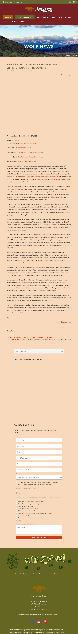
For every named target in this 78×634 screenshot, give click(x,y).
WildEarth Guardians (23, 148)
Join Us (13, 22)
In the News (22, 71)
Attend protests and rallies (25, 506)
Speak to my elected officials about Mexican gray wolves (34, 513)
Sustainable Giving (25, 17)
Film (38, 17)
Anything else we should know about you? (31, 524)
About (22, 22)
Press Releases (32, 71)
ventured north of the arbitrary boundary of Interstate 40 (40, 176)
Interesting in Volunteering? (26, 488)
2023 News (13, 71)
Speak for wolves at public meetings (28, 504)
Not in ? (18, 473)
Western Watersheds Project (28, 143)
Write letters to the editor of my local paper (30, 501)
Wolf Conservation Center (26, 161)
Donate (8, 17)
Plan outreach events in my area (27, 508)
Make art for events (23, 515)
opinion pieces (43, 260)
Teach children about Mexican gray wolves (30, 518)
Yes (18, 491)
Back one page (66, 75)
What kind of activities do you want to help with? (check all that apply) (39, 498)
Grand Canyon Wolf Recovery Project (30, 152)
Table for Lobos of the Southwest (27, 511)
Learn (5, 22)
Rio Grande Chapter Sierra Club (32, 157)
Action (68, 17)
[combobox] (60, 477)
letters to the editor (28, 260)
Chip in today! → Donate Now (13, 2)
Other (18, 520)
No (18, 493)
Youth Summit (49, 17)
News (60, 17)
